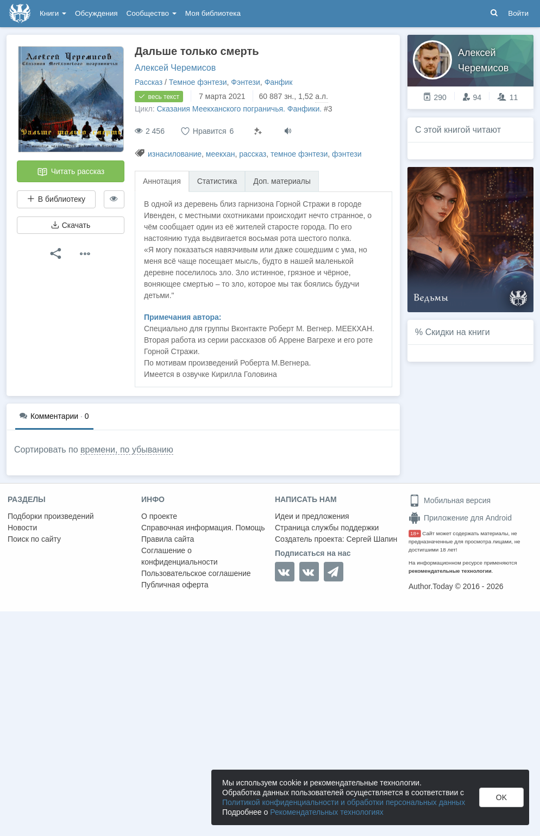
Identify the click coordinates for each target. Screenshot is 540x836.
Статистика (217, 181)
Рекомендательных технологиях (327, 812)
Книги (53, 13)
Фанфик (279, 82)
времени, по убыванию (126, 449)
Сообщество (152, 13)
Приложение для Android (460, 518)
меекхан (220, 154)
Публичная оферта (175, 584)
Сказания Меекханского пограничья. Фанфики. (239, 108)
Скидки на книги (457, 332)
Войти (518, 13)
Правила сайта (167, 539)
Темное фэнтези (198, 82)
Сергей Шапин (371, 539)
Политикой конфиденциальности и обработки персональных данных (343, 802)
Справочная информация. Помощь (203, 527)
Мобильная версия (450, 500)
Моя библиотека (213, 13)
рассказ (252, 154)
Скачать (70, 225)
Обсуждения (96, 13)
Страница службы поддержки (327, 527)
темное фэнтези (299, 154)
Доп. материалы (282, 181)
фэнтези (346, 154)
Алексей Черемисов (175, 67)
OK (501, 797)
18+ (414, 533)
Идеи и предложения (312, 516)
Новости (22, 527)
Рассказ (148, 82)
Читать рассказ (70, 171)
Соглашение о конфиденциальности (179, 556)
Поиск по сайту (34, 539)
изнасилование (175, 154)
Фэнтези (245, 82)
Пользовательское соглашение (196, 573)
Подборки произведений (51, 516)
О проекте (159, 516)
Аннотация (162, 181)
